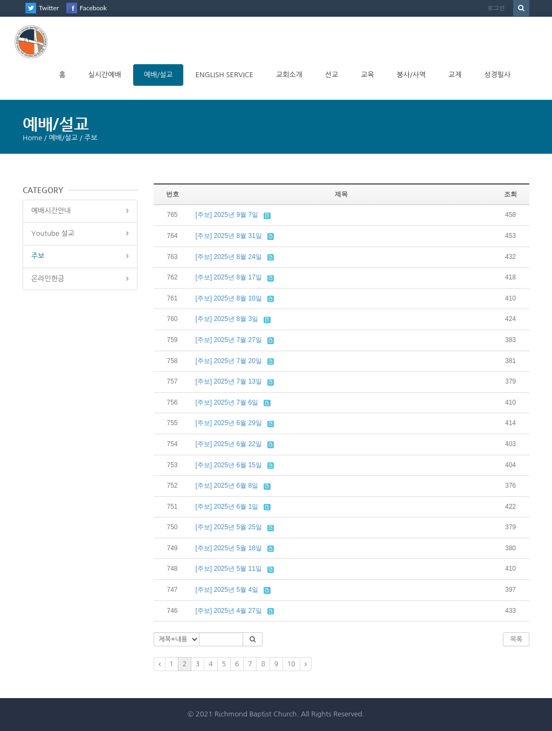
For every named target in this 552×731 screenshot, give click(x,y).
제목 (341, 194)
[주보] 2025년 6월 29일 (229, 423)
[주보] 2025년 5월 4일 (227, 589)
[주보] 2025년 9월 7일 (227, 214)
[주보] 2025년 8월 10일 (229, 298)
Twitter (49, 8)
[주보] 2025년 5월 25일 (229, 527)
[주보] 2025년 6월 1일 (227, 506)
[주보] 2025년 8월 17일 (229, 277)
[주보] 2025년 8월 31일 (229, 236)
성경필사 (497, 74)
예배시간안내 (51, 210)
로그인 (496, 8)
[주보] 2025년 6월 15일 (229, 465)
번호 (172, 194)
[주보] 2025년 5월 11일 (229, 568)
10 (291, 664)
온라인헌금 (47, 278)
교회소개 (289, 74)
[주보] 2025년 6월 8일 (227, 485)
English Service (224, 74)
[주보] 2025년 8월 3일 (227, 319)
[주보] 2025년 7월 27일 (229, 340)
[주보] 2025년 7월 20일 (229, 361)
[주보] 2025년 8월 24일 (229, 257)
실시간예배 (104, 74)
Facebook (93, 8)
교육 (367, 74)
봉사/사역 (411, 74)
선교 (331, 74)
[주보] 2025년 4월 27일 (229, 610)
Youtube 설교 (52, 233)
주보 (37, 255)
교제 (454, 74)
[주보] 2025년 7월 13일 (229, 381)
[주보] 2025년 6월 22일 (229, 444)
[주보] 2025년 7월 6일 (227, 402)
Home (32, 137)
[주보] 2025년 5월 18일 (229, 548)
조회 (510, 194)
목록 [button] (516, 639)
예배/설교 (158, 74)
